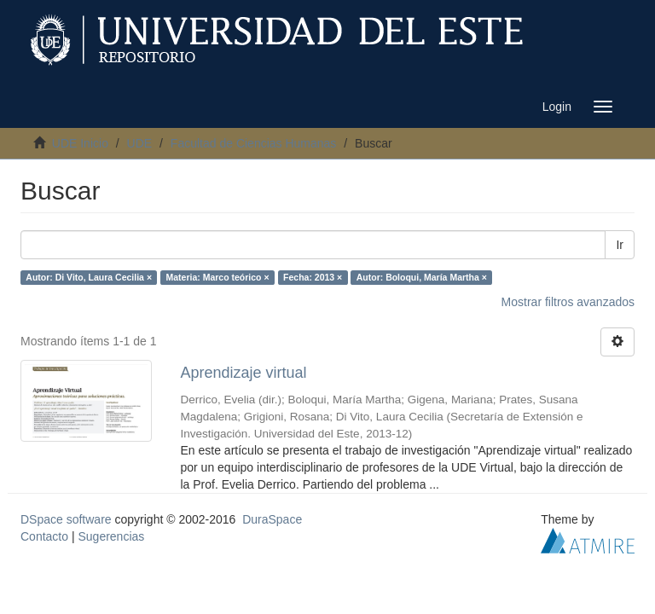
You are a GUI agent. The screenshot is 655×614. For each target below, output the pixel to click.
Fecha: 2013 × (312, 277)
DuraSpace (272, 519)
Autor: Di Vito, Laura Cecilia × (89, 277)
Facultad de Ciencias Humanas (254, 143)
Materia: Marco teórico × (218, 277)
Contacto (44, 536)
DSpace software (66, 519)
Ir (619, 245)
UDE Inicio (80, 143)
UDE (140, 143)
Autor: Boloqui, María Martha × (421, 277)
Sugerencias (111, 536)
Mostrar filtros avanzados (568, 302)
